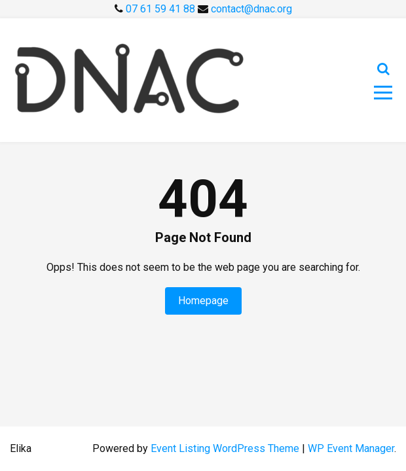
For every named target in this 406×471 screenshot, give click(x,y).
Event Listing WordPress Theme (226, 448)
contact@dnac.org (251, 9)
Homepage (203, 300)
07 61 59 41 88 (162, 9)
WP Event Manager (351, 448)
